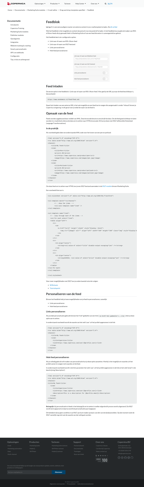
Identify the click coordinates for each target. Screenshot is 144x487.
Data (9, 451)
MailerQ (32, 448)
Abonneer (58, 472)
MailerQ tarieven (57, 451)
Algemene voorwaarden (57, 484)
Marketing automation (15, 448)
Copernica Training (17, 28)
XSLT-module (107, 190)
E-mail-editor (52, 10)
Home (10, 10)
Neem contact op (101, 451)
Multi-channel (12, 454)
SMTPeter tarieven (58, 448)
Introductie (14, 25)
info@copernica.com (124, 453)
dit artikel (113, 27)
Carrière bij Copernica (103, 448)
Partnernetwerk (79, 445)
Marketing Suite (35, 445)
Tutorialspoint (55, 298)
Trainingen (77, 451)
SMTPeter (33, 451)
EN (111, 4)
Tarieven (67, 4)
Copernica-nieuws (102, 445)
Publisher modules (17, 35)
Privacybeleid (71, 484)
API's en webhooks (17, 53)
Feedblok (90, 10)
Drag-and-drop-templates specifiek (72, 10)
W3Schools (54, 295)
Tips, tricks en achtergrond (19, 60)
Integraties (14, 42)
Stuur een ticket (79, 454)
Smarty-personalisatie (18, 49)
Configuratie (14, 56)
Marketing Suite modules (36, 10)
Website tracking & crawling (20, 46)
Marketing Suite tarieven (59, 445)
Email (9, 445)
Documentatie (20, 10)
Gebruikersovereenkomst (85, 484)
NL (109, 4)
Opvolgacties (15, 39)
